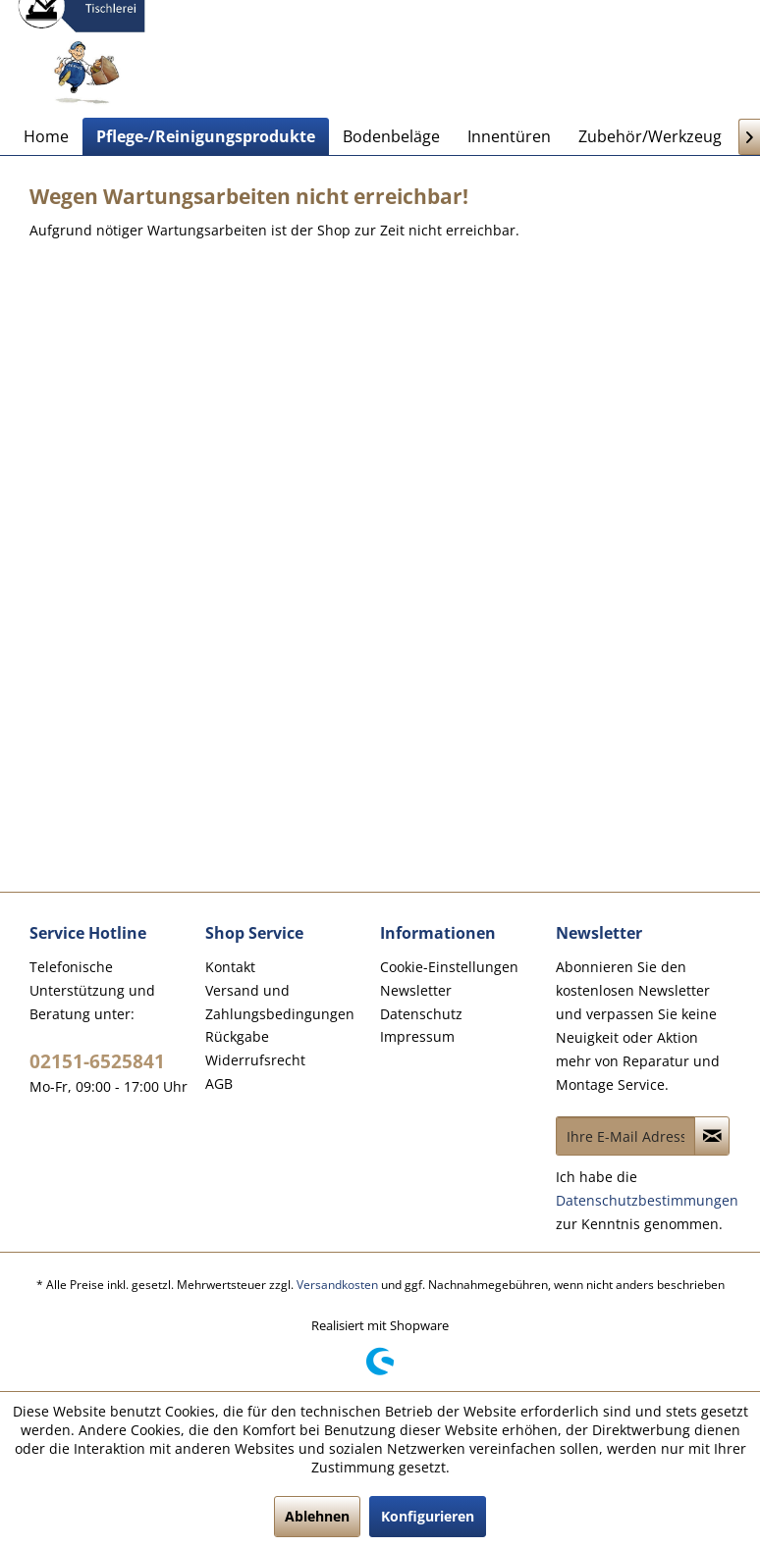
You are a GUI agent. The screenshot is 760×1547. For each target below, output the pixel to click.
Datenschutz (421, 1014)
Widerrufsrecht (255, 1060)
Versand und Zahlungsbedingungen (279, 1002)
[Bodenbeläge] (391, 136)
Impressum (417, 1036)
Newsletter (416, 990)
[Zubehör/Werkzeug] (650, 136)
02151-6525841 (97, 1061)
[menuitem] (46, 136)
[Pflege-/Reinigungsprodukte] (205, 136)
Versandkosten (337, 1284)
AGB (219, 1083)
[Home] (46, 136)
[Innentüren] (509, 136)
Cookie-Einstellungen (449, 966)
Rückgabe (237, 1036)
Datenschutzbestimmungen (647, 1200)
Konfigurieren (427, 1516)
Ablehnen (317, 1516)
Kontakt (230, 966)
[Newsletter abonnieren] (712, 1136)
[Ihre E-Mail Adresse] (626, 1136)
